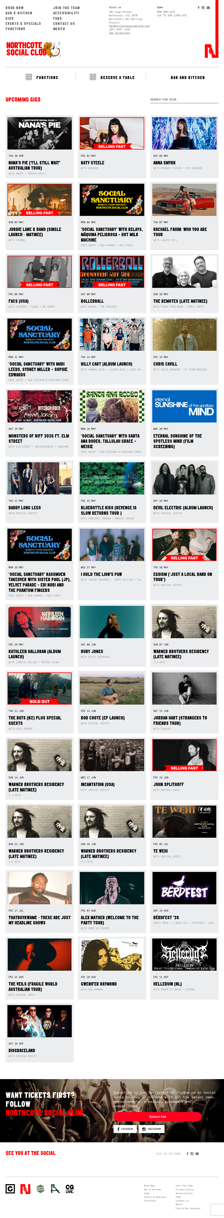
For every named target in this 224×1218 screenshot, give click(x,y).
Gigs (10, 18)
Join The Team (66, 8)
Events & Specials (23, 23)
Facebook (125, 1129)
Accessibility (66, 13)
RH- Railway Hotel (55, 1188)
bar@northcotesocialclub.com (129, 26)
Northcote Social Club (33, 49)
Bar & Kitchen (19, 13)
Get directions (119, 33)
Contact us (64, 23)
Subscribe (157, 1117)
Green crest (40, 1188)
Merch (59, 29)
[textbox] (184, 99)
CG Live (70, 1189)
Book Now (15, 8)
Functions (15, 29)
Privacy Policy (185, 1189)
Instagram (151, 1129)
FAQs (57, 18)
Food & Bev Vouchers (188, 1208)
